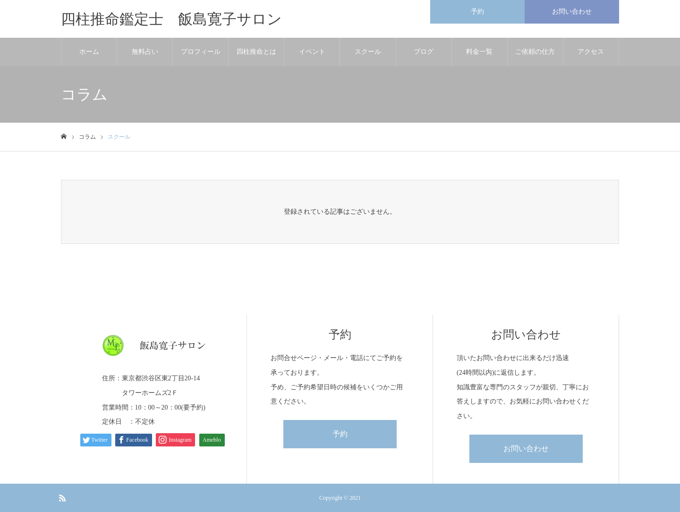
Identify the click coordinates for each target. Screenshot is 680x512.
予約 (340, 434)
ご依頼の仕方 (535, 51)
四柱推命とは (256, 51)
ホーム (89, 51)
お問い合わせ (526, 449)
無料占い (145, 51)
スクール (368, 51)
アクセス (591, 51)
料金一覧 (479, 51)
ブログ (424, 51)
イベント (312, 51)
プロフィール (201, 51)
